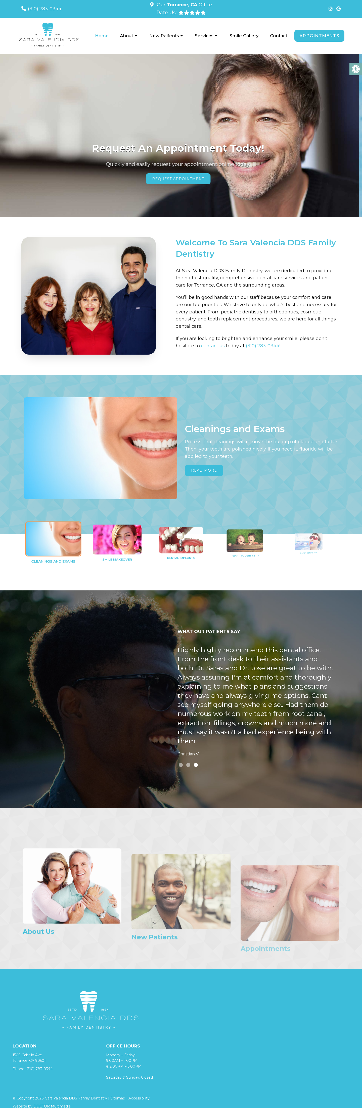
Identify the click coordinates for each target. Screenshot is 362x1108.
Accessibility (139, 1098)
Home (102, 35)
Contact (278, 35)
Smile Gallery (244, 35)
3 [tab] (196, 765)
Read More (204, 470)
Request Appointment (181, 179)
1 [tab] (181, 765)
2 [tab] (188, 765)
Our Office (184, 5)
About (126, 35)
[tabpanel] (255, 702)
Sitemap (117, 1098)
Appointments (319, 35)
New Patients (164, 35)
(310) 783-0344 (44, 9)
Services (204, 35)
